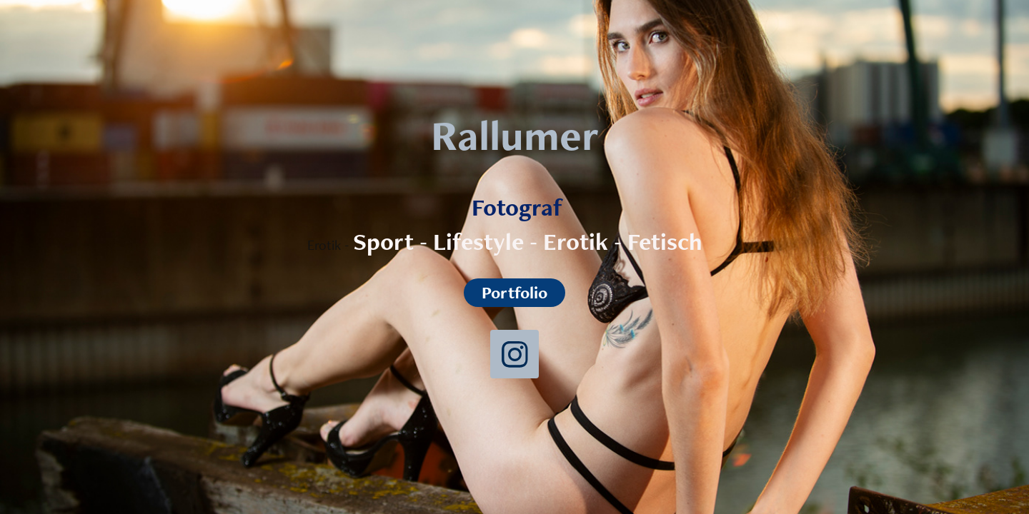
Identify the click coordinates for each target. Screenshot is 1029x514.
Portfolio (514, 292)
